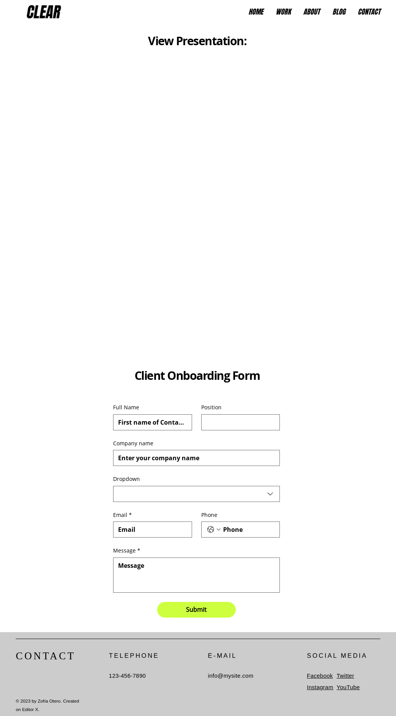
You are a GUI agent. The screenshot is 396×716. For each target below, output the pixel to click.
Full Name (126, 407)
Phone (209, 514)
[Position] (238, 422)
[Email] (150, 529)
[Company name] (194, 458)
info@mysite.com (230, 676)
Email (122, 515)
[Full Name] (150, 422)
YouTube (348, 687)
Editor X (30, 709)
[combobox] (196, 494)
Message (126, 550)
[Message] (196, 575)
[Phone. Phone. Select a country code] (214, 529)
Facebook (320, 676)
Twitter (345, 676)
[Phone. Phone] (248, 529)
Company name (133, 443)
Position (211, 407)
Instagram (320, 687)
